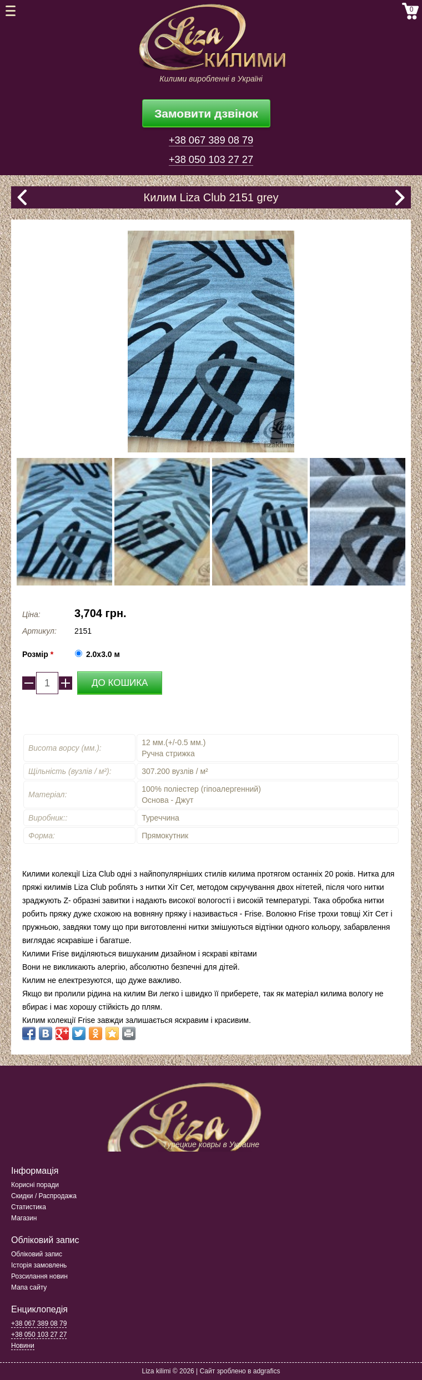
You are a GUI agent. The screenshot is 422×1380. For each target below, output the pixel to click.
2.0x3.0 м (103, 654)
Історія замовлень (39, 1265)
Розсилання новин (39, 1276)
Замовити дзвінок (206, 113)
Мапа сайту (29, 1287)
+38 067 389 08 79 (211, 140)
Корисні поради (35, 1185)
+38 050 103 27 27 (211, 159)
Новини (22, 1346)
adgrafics (266, 1371)
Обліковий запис (36, 1254)
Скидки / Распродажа (44, 1196)
